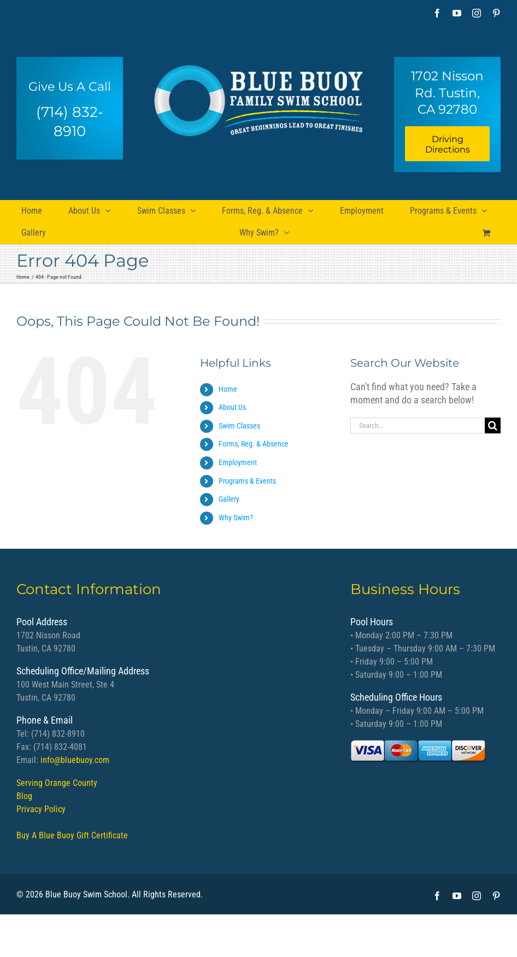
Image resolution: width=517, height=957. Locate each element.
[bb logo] (258, 96)
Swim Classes (239, 425)
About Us (232, 407)
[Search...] (417, 425)
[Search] (493, 425)
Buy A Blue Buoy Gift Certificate (72, 835)
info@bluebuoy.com (74, 760)
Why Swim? (236, 517)
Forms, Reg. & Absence (254, 443)
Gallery (229, 499)
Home (228, 389)
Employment (238, 462)
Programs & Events (247, 481)
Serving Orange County (56, 783)
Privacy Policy (41, 809)
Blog (24, 796)
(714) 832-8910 (69, 121)
